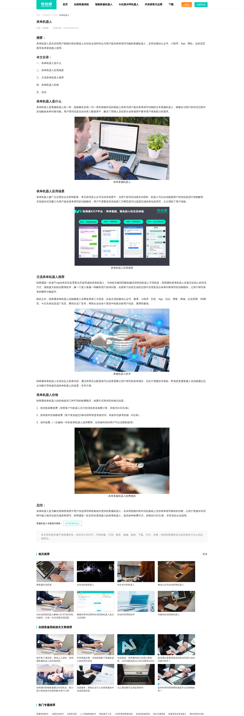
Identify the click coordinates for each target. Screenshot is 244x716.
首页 (65, 4)
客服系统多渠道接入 (177, 714)
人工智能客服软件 (88, 714)
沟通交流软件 (58, 714)
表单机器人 (64, 15)
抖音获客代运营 (153, 4)
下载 (171, 4)
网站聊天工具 (105, 714)
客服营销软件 (42, 714)
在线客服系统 (81, 4)
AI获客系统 (72, 714)
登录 (187, 4)
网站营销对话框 (197, 714)
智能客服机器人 (104, 4)
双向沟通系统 (159, 714)
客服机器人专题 (50, 15)
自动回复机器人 (72, 523)
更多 (205, 554)
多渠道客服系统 (143, 714)
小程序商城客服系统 (124, 714)
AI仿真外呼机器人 (129, 4)
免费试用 (201, 4)
